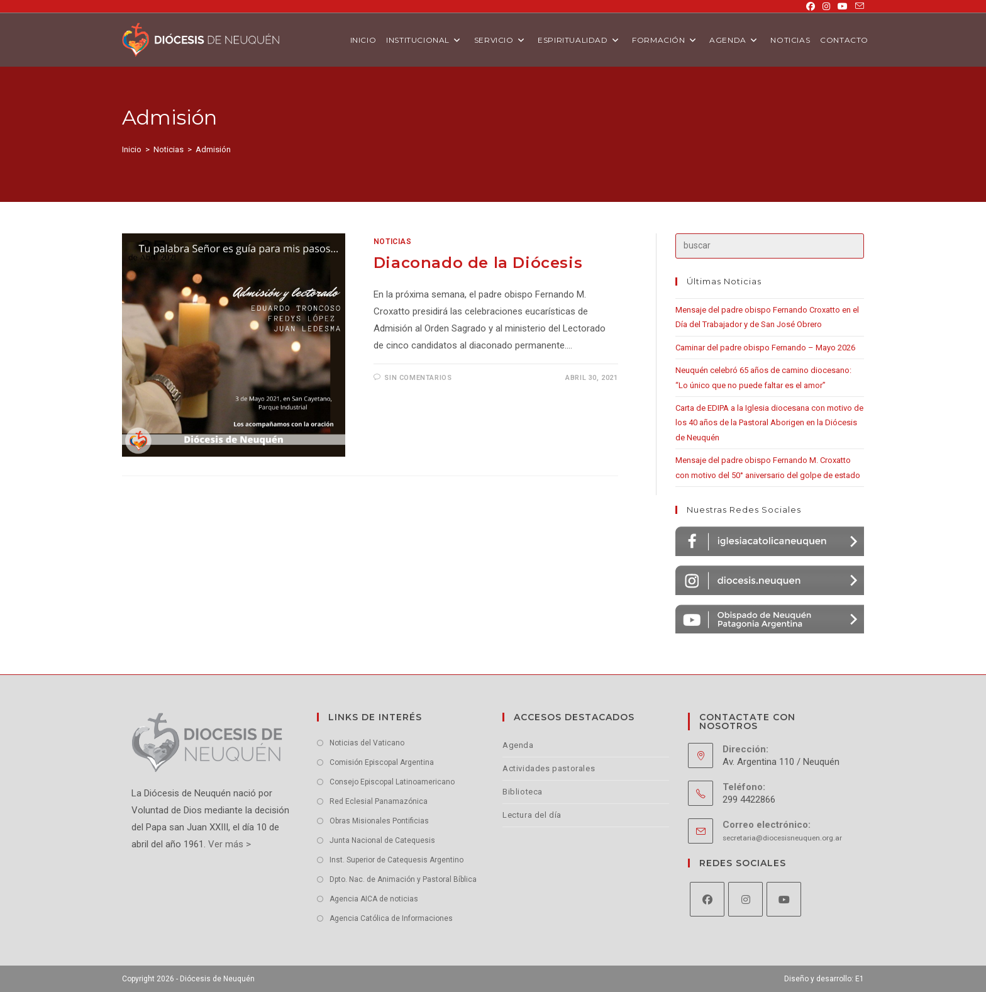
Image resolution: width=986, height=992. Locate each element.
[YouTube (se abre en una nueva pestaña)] (842, 6)
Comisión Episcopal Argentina (382, 762)
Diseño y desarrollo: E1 (824, 978)
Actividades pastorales (548, 768)
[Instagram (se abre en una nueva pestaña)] (826, 6)
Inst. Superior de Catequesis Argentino (396, 859)
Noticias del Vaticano (367, 742)
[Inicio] (131, 149)
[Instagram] (745, 899)
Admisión (213, 149)
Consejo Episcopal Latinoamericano (392, 781)
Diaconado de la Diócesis (478, 263)
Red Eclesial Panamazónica (379, 801)
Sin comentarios (417, 378)
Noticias (393, 241)
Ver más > (228, 844)
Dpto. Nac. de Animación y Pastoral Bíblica (403, 879)
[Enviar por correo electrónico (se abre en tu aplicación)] (857, 6)
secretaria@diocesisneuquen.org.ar (782, 837)
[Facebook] (707, 899)
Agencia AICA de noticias (374, 898)
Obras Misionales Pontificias (379, 820)
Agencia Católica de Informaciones (391, 918)
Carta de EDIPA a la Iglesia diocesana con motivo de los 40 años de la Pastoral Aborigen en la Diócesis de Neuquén (769, 422)
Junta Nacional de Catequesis (382, 840)
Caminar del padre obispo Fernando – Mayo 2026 (765, 347)
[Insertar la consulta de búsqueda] (769, 246)
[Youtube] (784, 899)
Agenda (518, 745)
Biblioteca (522, 791)
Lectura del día (532, 815)
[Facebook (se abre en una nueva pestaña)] (810, 6)
